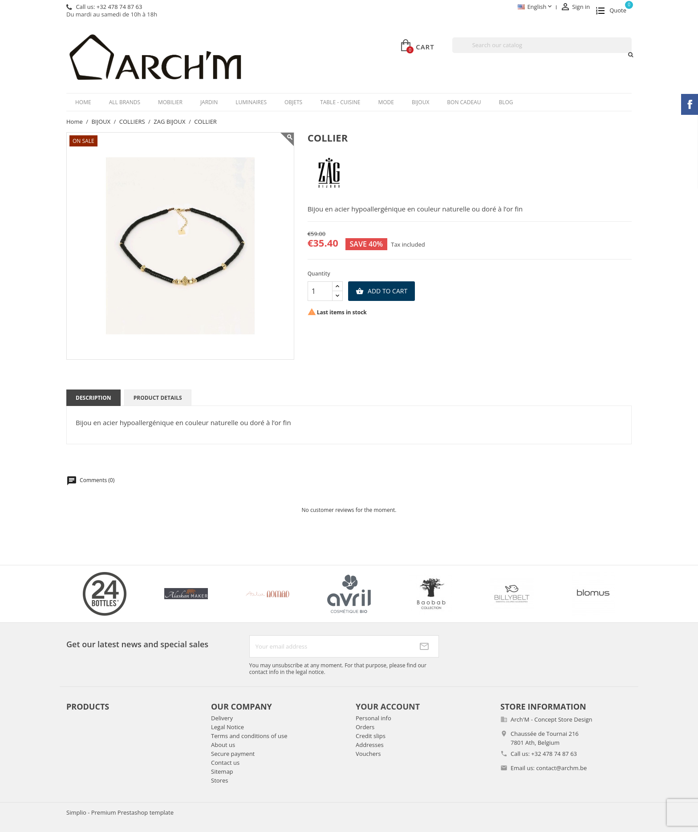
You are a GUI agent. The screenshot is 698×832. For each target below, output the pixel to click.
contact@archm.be (561, 768)
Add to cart (381, 291)
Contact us (225, 763)
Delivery (222, 718)
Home (83, 102)
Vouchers (368, 754)
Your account (388, 706)
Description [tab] (93, 398)
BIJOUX (420, 102)
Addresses (370, 745)
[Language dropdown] (535, 7)
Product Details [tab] (158, 398)
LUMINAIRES (251, 102)
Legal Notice (227, 727)
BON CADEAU (464, 102)
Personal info (373, 718)
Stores (219, 780)
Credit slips (371, 736)
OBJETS (293, 102)
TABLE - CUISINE (340, 102)
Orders (365, 727)
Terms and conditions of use (249, 736)
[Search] (542, 45)
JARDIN (209, 102)
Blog (506, 102)
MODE (386, 102)
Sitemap (222, 771)
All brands (124, 102)
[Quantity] (320, 291)
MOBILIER (170, 102)
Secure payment (233, 754)
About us (223, 745)
